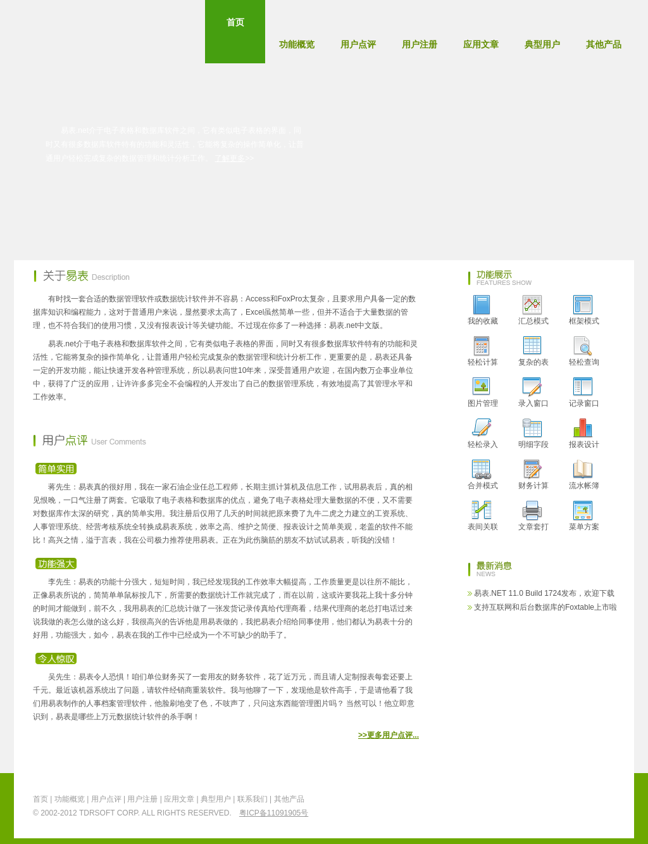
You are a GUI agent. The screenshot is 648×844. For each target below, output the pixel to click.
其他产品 (603, 44)
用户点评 (358, 44)
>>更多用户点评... (388, 735)
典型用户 (542, 44)
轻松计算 (483, 351)
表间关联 (483, 516)
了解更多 (230, 158)
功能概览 (297, 44)
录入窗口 (533, 392)
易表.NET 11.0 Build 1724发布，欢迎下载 (544, 593)
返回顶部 (602, 804)
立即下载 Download (108, 200)
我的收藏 (483, 310)
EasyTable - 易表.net (71, 31)
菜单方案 (584, 516)
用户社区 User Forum (244, 200)
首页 (235, 38)
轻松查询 (584, 351)
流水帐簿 (584, 475)
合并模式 (483, 475)
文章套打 (533, 516)
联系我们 (252, 799)
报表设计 (584, 434)
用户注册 (419, 44)
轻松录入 (483, 434)
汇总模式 (533, 310)
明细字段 (533, 434)
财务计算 (533, 475)
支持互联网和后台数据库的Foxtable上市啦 (545, 607)
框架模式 (584, 310)
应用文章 (481, 44)
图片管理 (483, 392)
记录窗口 (584, 392)
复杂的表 (533, 351)
